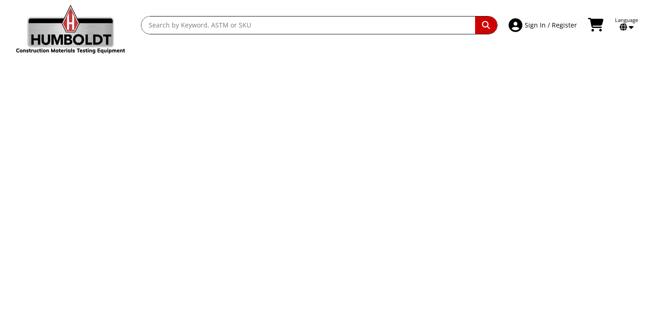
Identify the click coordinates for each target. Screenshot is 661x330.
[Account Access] (517, 25)
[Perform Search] (486, 25)
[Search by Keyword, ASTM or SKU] (308, 25)
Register (564, 25)
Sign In (535, 25)
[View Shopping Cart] (597, 25)
